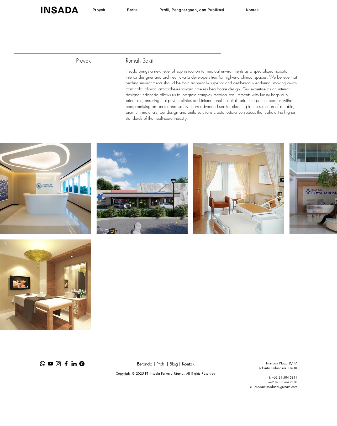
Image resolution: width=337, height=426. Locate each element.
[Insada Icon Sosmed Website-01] (42, 363)
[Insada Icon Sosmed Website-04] (66, 363)
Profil (161, 364)
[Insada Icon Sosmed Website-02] (50, 363)
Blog (174, 364)
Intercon (272, 363)
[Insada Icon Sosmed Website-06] (82, 363)
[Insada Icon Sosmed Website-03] (58, 363)
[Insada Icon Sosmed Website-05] (74, 363)
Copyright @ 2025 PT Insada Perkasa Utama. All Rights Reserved (165, 373)
